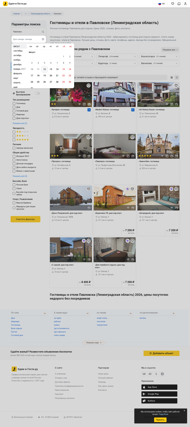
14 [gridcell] (57, 69)
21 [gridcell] (57, 75)
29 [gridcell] (63, 82)
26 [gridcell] (44, 82)
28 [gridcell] (57, 82)
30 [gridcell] (70, 82)
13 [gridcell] (51, 69)
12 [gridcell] (44, 69)
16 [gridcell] (70, 69)
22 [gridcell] (63, 75)
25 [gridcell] (38, 82)
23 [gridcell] (70, 75)
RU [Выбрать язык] (161, 3)
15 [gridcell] (63, 69)
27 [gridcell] (51, 82)
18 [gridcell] (38, 75)
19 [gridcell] (44, 75)
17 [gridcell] (32, 75)
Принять (160, 420)
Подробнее (163, 414)
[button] (172, 3)
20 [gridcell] (51, 75)
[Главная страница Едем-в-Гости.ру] (15, 3)
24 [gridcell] (32, 82)
